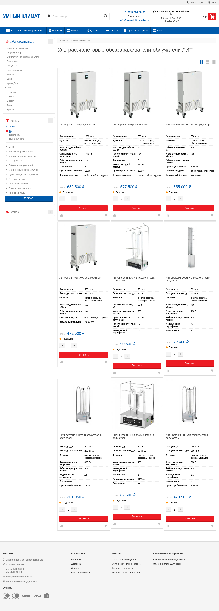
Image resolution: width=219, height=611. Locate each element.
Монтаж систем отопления (126, 572)
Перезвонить (134, 16)
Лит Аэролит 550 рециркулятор (130, 124)
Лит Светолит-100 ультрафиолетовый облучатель (134, 279)
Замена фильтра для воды (167, 564)
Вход (212, 2)
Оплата (112, 30)
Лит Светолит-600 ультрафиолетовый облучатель (187, 436)
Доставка (94, 30)
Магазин (55, 30)
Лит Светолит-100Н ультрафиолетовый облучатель (188, 279)
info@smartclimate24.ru (134, 20)
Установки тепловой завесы (126, 564)
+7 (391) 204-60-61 (134, 11)
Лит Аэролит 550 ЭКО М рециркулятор (188, 124)
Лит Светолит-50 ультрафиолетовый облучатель (133, 436)
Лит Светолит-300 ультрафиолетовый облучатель (80, 436)
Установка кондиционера (125, 559)
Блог (157, 30)
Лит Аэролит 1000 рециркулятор (77, 124)
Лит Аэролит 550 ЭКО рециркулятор (80, 277)
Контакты (74, 30)
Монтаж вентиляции (122, 568)
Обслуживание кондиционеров (169, 559)
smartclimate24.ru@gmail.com (22, 581)
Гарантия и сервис (136, 30)
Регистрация (195, 2)
